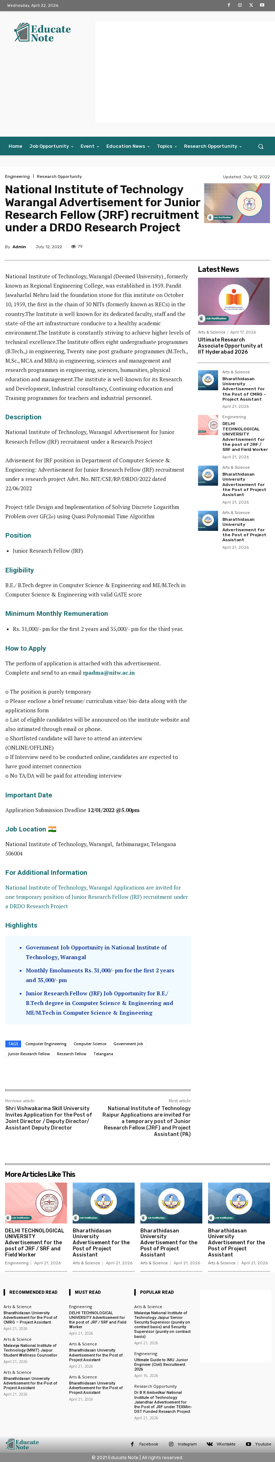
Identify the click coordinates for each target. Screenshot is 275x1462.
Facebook (148, 1444)
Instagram (187, 1444)
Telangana (103, 1053)
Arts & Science (212, 332)
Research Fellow (71, 1053)
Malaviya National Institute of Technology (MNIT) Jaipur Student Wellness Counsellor (30, 1350)
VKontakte (226, 1444)
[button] (261, 146)
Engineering (17, 176)
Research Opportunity (59, 176)
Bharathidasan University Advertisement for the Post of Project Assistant (244, 484)
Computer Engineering (46, 1043)
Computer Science (90, 1043)
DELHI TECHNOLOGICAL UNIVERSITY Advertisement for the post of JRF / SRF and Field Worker (245, 436)
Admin (19, 247)
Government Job (128, 1043)
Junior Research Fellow (29, 1053)
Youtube (263, 1444)
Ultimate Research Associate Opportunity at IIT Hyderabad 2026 (230, 346)
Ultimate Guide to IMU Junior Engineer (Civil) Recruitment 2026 (161, 1365)
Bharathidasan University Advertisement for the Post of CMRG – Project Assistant (244, 389)
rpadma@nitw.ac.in (109, 672)
